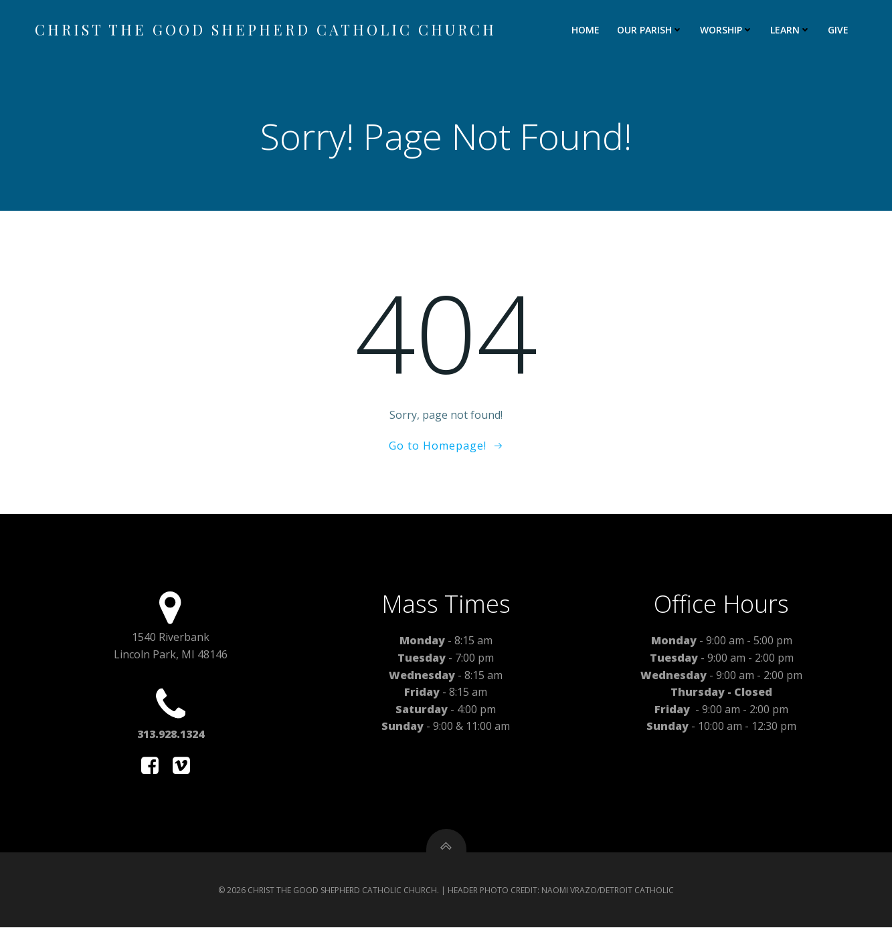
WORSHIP (727, 30)
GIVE (839, 30)
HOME (587, 30)
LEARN (792, 30)
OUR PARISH (651, 30)
